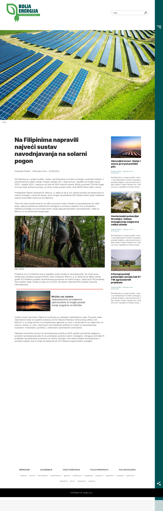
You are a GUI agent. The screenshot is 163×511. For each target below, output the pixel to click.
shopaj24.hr (88, 475)
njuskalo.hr (64, 481)
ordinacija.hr (81, 481)
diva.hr (72, 481)
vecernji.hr (120, 475)
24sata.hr (23, 475)
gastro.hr (67, 475)
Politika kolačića (127, 470)
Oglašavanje (46, 470)
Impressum (24, 470)
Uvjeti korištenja (71, 470)
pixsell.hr (92, 481)
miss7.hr (32, 475)
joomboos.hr (77, 475)
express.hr (99, 475)
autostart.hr (110, 475)
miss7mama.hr (43, 475)
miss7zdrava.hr (55, 475)
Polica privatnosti (99, 470)
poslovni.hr (130, 475)
